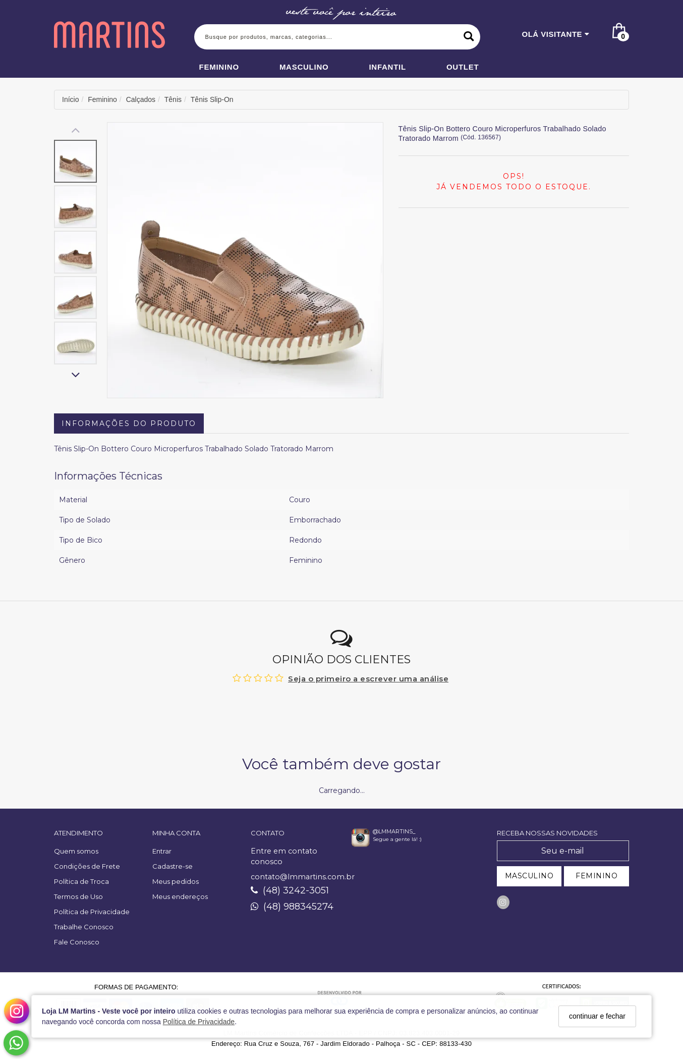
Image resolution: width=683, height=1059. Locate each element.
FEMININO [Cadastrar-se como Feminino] (596, 875)
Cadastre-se (172, 866)
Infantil (387, 67)
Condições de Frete (87, 866)
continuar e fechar (597, 1016)
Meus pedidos (175, 881)
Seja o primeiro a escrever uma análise (368, 678)
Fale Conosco (76, 942)
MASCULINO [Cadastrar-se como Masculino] (529, 875)
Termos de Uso (78, 896)
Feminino (219, 67)
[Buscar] (469, 36)
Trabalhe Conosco (83, 927)
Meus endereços (180, 896)
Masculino (304, 67)
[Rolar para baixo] (75, 376)
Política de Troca (81, 881)
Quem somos (76, 851)
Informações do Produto (129, 423)
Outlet (462, 67)
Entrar (162, 851)
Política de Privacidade (199, 1022)
